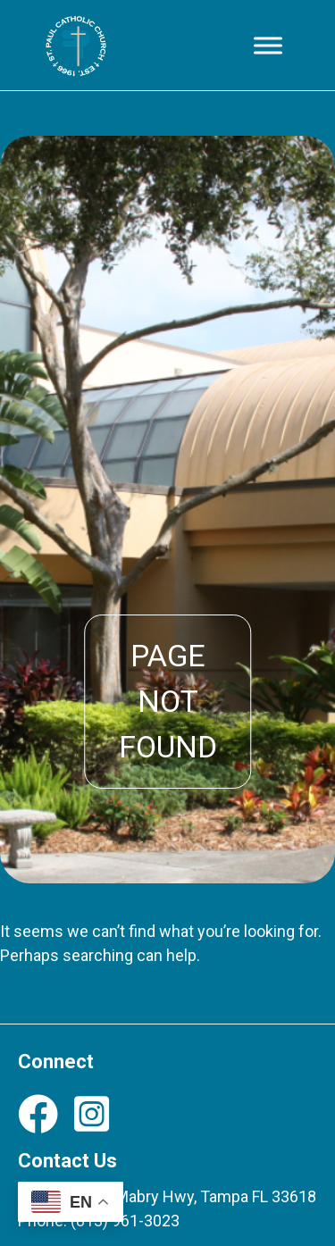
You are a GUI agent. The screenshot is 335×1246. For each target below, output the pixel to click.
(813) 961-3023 (125, 1220)
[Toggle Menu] (268, 45)
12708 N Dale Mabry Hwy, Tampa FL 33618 (167, 1196)
